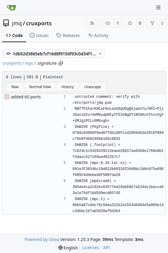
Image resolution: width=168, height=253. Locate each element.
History (67, 86)
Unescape (92, 86)
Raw (15, 86)
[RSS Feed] (92, 23)
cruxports (39, 23)
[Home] (11, 7)
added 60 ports (26, 97)
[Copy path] (61, 63)
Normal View (40, 86)
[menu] (68, 248)
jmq (17, 23)
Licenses (90, 247)
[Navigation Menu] (159, 7)
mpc (29, 63)
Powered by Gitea (42, 239)
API (106, 247)
